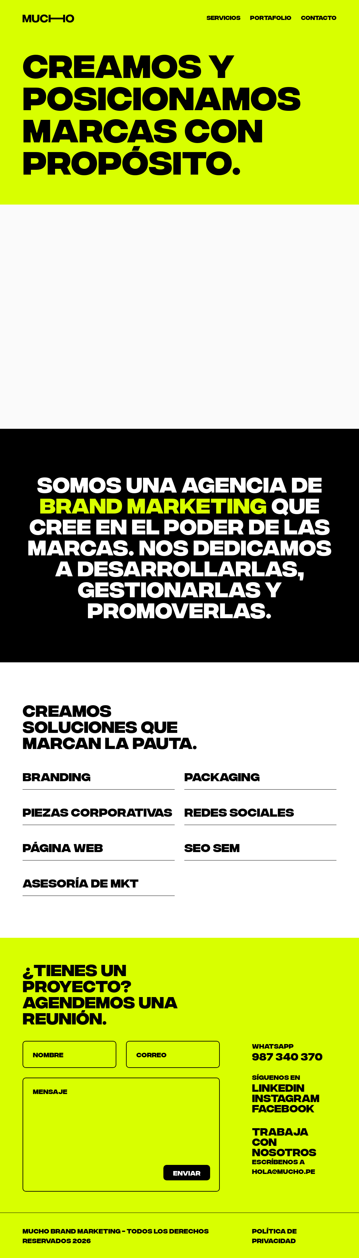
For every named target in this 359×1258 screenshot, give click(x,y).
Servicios (223, 17)
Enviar (186, 1172)
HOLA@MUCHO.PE (283, 1171)
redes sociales (239, 811)
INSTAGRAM (285, 1097)
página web (63, 847)
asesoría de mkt (81, 882)
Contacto (318, 17)
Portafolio (270, 17)
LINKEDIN (278, 1087)
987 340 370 (287, 1056)
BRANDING (57, 776)
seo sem (212, 847)
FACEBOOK (283, 1107)
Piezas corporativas (97, 811)
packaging (222, 776)
